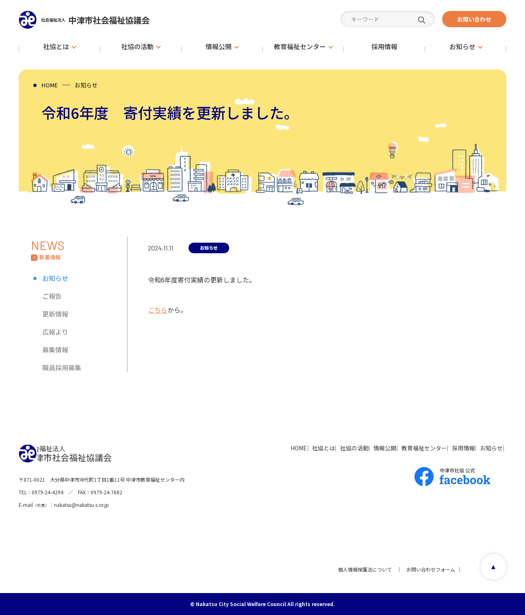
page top (490, 569)
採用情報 (443, 448)
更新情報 (55, 314)
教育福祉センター (392, 448)
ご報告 (52, 296)
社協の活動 (298, 448)
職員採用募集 (61, 367)
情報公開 (341, 448)
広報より (55, 332)
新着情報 (50, 257)
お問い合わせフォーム (427, 569)
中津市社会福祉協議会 (113, 19)
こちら (157, 310)
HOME (49, 85)
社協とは (256, 448)
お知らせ (86, 85)
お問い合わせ (474, 19)
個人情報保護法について (361, 569)
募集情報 (55, 349)
